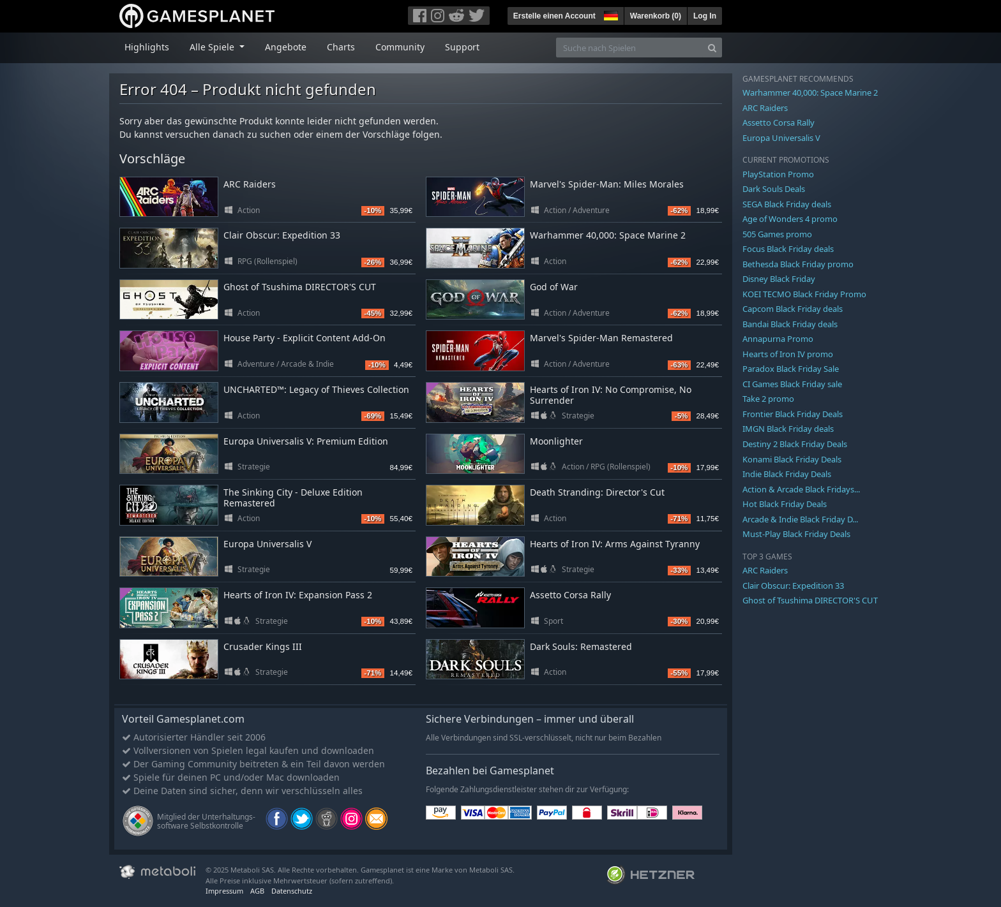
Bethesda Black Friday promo (798, 264)
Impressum (224, 891)
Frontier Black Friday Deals (792, 414)
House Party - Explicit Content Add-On (304, 338)
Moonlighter (556, 441)
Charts (341, 47)
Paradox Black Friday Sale (790, 368)
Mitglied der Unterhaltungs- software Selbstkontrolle (206, 821)
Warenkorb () (655, 15)
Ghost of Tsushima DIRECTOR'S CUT (299, 287)
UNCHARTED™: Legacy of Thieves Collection (316, 389)
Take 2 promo (768, 398)
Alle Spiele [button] (213, 47)
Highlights (146, 47)
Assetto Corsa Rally (570, 595)
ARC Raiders (249, 184)
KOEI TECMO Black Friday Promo (804, 294)
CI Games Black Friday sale (792, 384)
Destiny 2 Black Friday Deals (794, 444)
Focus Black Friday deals (788, 248)
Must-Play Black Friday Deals (796, 534)
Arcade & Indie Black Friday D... (800, 519)
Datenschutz (291, 891)
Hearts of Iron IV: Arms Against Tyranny (615, 544)
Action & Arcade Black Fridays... (801, 489)
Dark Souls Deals (773, 189)
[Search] (712, 47)
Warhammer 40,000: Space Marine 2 (608, 235)
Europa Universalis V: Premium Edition (305, 441)
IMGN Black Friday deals (788, 428)
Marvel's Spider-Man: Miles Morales (607, 184)
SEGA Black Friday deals (786, 204)
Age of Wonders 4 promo (790, 219)
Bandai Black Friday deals (790, 324)
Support (462, 47)
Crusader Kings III (262, 646)
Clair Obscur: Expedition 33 (281, 235)
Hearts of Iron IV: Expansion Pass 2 (297, 595)
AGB (257, 891)
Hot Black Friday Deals (784, 504)
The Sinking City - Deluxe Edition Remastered (293, 497)
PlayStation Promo (778, 174)
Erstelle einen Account (554, 15)
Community (400, 47)
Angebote (285, 47)
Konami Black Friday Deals (791, 459)
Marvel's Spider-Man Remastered (601, 338)
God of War (554, 287)
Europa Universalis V (267, 544)
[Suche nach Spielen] (629, 47)
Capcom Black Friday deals (792, 308)
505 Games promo (777, 234)
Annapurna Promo (777, 338)
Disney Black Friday (778, 278)
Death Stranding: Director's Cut (597, 492)
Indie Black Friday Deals (786, 474)
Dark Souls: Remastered (581, 646)
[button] (609, 14)
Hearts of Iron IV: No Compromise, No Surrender (610, 394)
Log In (704, 15)
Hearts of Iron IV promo (787, 354)
